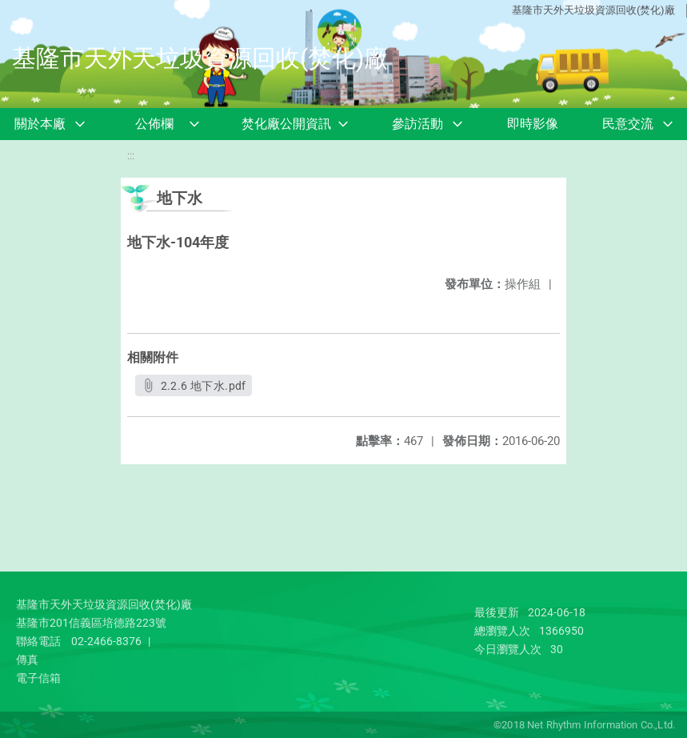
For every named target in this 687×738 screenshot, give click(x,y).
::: (130, 156)
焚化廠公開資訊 (286, 123)
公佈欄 (154, 123)
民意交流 (627, 123)
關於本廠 (40, 123)
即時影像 (532, 123)
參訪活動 (417, 123)
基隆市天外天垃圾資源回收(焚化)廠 (593, 10)
